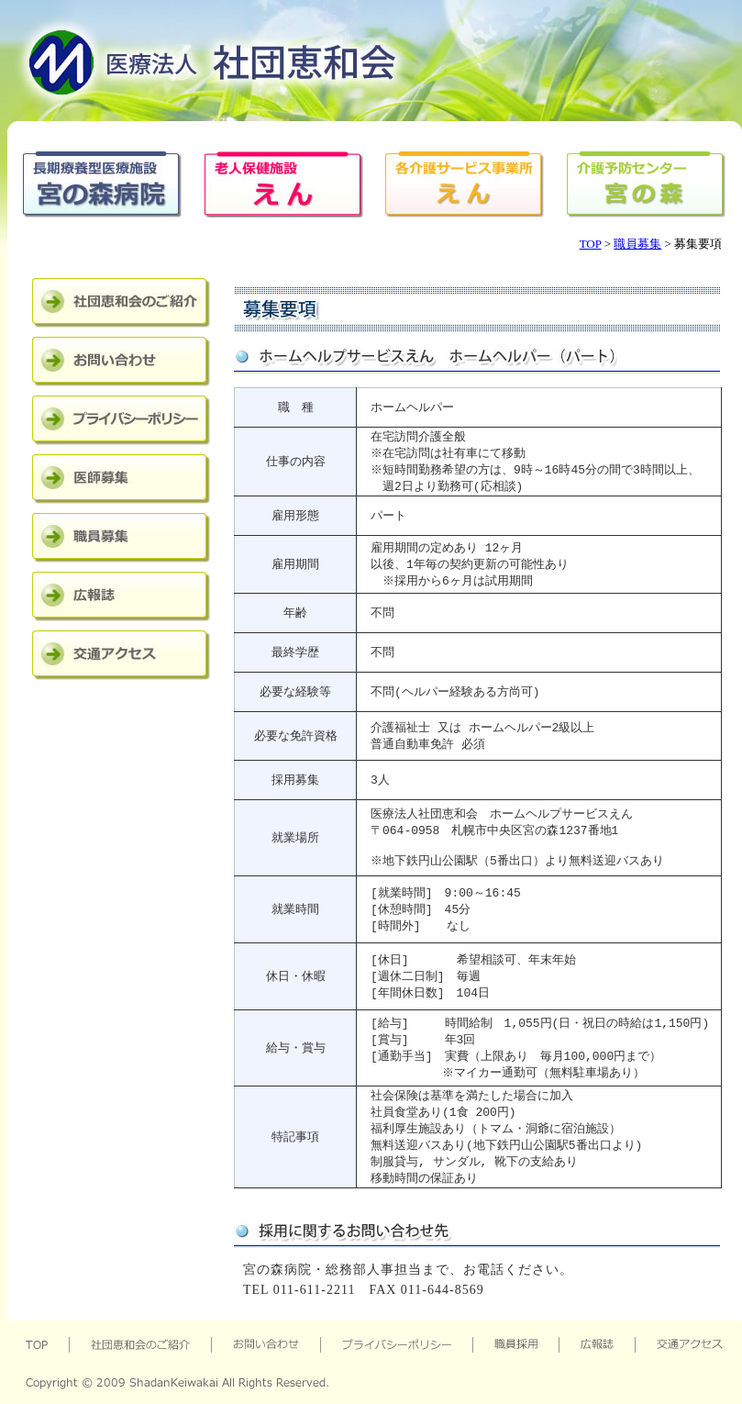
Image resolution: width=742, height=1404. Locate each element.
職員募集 (637, 244)
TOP (591, 244)
